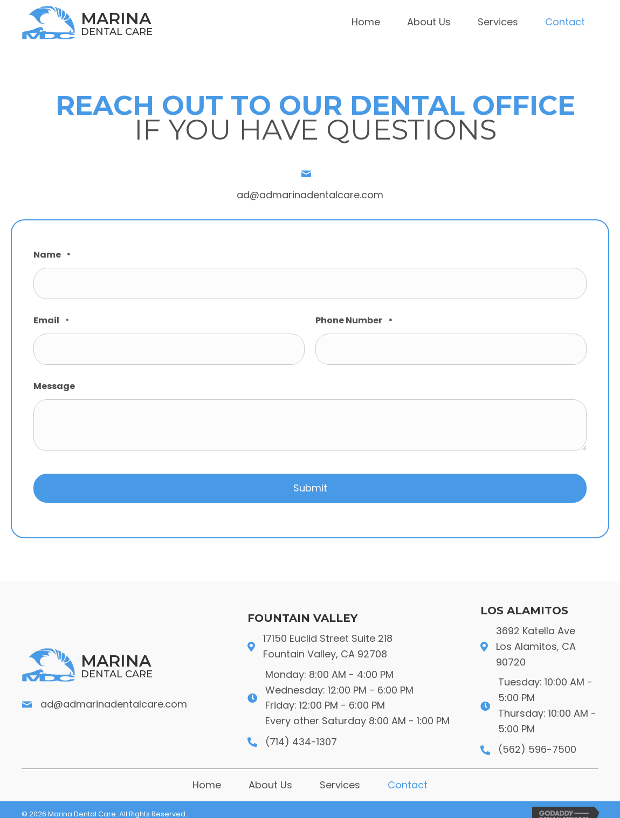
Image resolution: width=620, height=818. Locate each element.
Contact (408, 774)
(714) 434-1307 (301, 731)
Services (340, 774)
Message (54, 379)
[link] (366, 22)
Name (52, 255)
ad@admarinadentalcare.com (310, 195)
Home (206, 774)
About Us (270, 774)
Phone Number (353, 317)
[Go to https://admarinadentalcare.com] (130, 22)
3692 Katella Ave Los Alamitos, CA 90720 (536, 636)
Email (51, 317)
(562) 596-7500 (537, 739)
